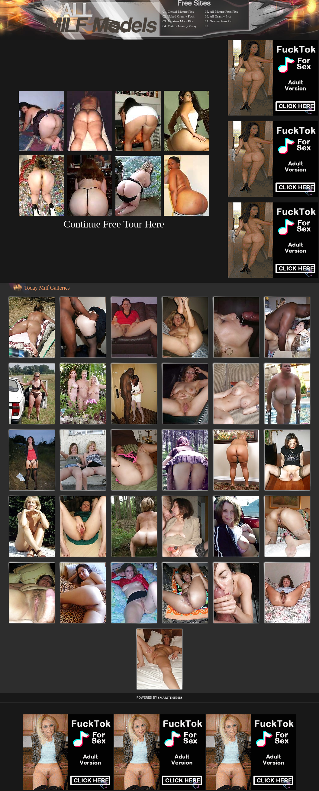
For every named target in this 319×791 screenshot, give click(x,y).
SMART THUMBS (170, 697)
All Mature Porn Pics (224, 11)
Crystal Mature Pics (181, 11)
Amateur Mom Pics (181, 21)
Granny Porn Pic (221, 21)
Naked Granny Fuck (181, 16)
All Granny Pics (220, 16)
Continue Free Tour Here (113, 224)
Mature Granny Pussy (182, 26)
